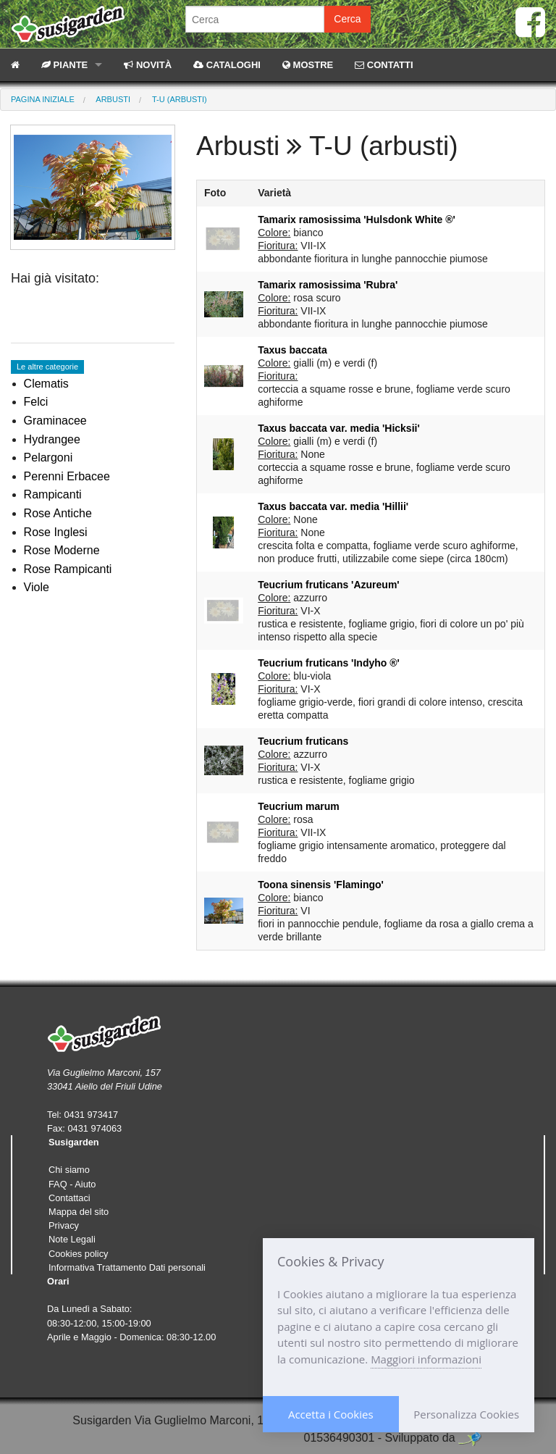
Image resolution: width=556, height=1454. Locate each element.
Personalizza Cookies (466, 1414)
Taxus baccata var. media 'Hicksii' (339, 428)
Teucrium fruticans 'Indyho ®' (329, 663)
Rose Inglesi (56, 532)
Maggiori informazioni (426, 1359)
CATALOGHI (227, 64)
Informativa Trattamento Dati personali (127, 1267)
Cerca (347, 19)
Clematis (46, 383)
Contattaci (69, 1197)
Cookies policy (79, 1253)
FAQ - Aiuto (72, 1184)
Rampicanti (53, 494)
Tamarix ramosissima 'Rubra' (327, 285)
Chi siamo (69, 1169)
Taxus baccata (292, 350)
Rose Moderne (62, 550)
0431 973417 (91, 1114)
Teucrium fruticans (303, 741)
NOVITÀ (148, 64)
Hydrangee (52, 439)
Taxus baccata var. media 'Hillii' (333, 506)
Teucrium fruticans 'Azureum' (328, 584)
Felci (36, 402)
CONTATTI (384, 64)
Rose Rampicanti (68, 569)
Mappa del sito (79, 1211)
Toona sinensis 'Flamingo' (321, 884)
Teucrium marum (299, 806)
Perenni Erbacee (67, 476)
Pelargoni (48, 457)
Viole (36, 587)
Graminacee (55, 420)
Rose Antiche (58, 513)
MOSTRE (307, 64)
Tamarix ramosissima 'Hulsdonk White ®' (356, 219)
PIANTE (64, 64)
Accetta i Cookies (331, 1414)
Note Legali (72, 1239)
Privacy (64, 1225)
